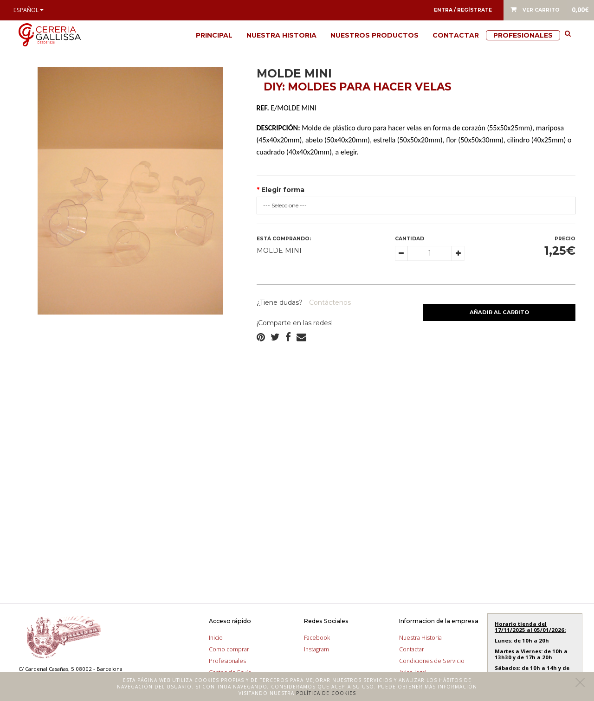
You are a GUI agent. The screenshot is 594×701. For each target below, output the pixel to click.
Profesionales (523, 35)
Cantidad (409, 239)
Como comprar (229, 649)
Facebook (317, 638)
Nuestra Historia (281, 35)
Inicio (216, 638)
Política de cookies (326, 693)
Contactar (456, 35)
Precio (565, 239)
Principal (214, 35)
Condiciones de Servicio (432, 661)
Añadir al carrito (499, 312)
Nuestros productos (374, 35)
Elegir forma (282, 190)
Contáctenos (329, 302)
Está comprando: (284, 239)
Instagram (316, 649)
